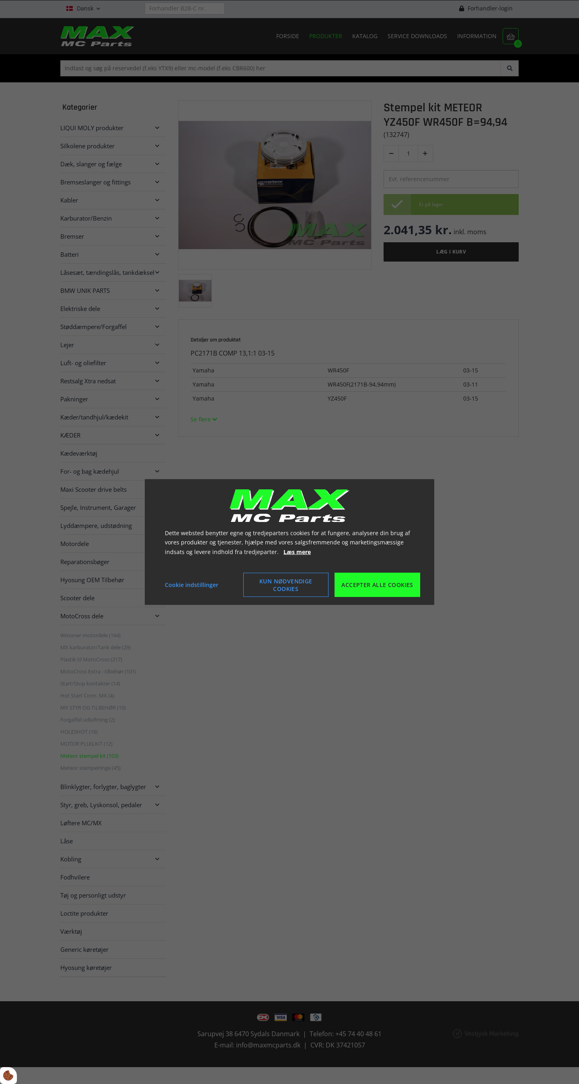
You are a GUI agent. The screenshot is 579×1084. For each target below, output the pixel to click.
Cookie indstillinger (191, 585)
